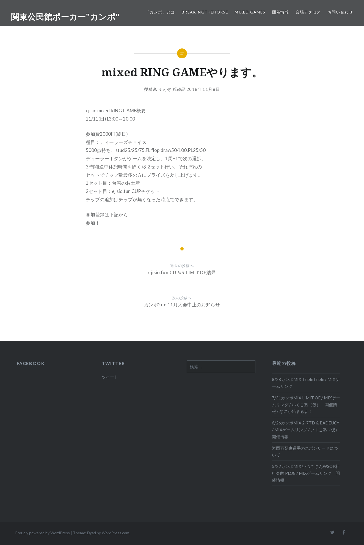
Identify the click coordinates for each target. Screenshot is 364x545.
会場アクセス (308, 12)
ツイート (110, 376)
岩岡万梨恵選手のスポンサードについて (305, 451)
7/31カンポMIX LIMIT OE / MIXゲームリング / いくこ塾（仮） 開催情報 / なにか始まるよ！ (306, 404)
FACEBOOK (31, 363)
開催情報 (280, 12)
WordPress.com (115, 532)
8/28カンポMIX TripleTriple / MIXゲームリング (306, 383)
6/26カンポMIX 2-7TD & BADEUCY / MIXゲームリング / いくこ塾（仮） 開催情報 (306, 429)
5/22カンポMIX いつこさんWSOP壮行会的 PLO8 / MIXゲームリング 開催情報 (306, 473)
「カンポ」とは (160, 12)
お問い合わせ (340, 12)
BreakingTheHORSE (205, 12)
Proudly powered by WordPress (42, 532)
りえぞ (165, 89)
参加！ (93, 223)
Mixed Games (250, 12)
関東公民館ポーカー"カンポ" (65, 16)
